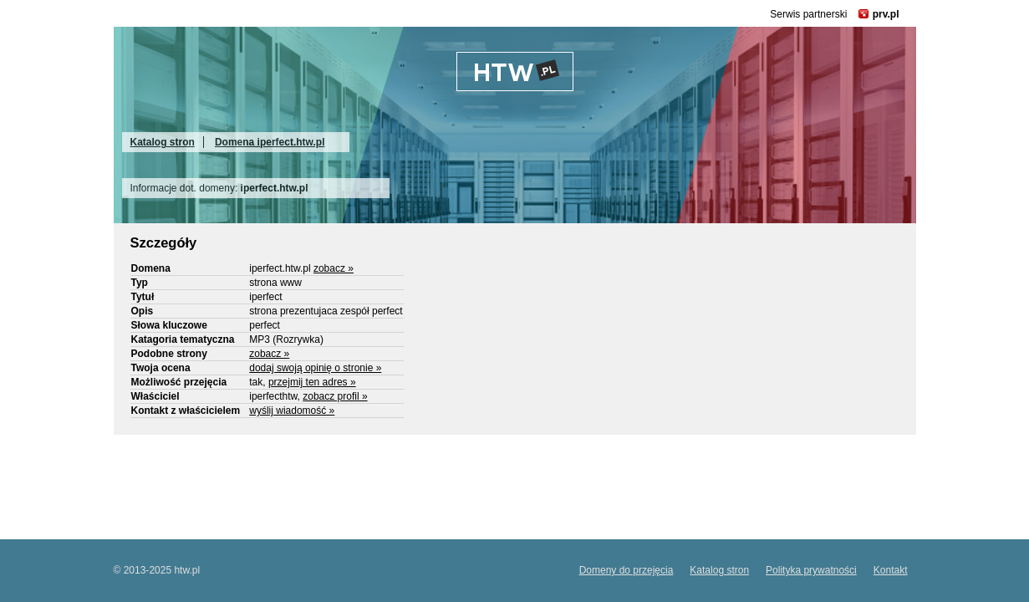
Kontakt (891, 570)
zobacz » (333, 268)
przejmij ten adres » (312, 382)
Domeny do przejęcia (626, 570)
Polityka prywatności (811, 570)
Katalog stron (162, 142)
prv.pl (886, 14)
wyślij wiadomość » (291, 410)
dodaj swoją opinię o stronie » (315, 368)
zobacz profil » (335, 396)
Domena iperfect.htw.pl (270, 142)
